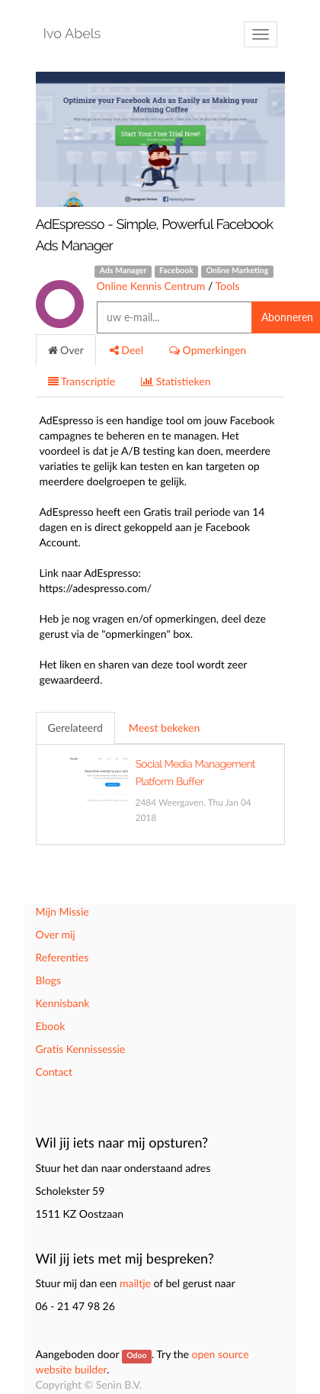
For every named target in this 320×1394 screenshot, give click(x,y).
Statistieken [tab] (175, 381)
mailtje (135, 1282)
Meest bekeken (164, 727)
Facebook (176, 270)
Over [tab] (66, 349)
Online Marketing (237, 270)
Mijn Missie (62, 911)
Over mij (55, 934)
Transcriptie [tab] (82, 381)
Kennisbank (63, 1002)
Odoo (136, 1355)
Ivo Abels (72, 34)
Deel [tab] (126, 349)
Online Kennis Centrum (151, 285)
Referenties (62, 957)
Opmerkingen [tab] (207, 349)
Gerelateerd (75, 727)
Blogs (48, 980)
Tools (227, 285)
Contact (54, 1071)
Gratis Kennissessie (81, 1048)
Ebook (51, 1025)
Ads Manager (123, 270)
